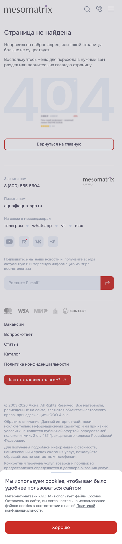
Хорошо (61, 527)
